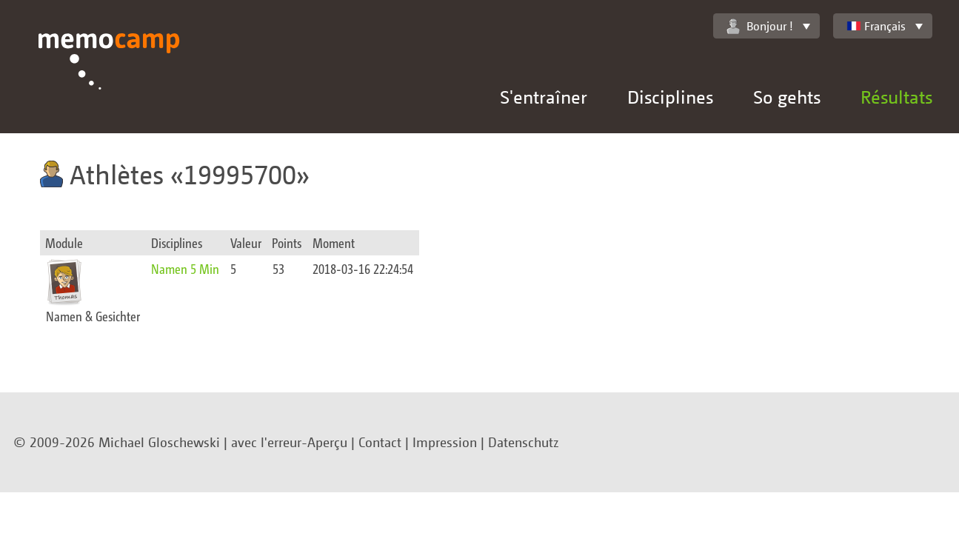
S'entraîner (543, 96)
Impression (444, 442)
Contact (379, 442)
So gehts (787, 96)
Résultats (896, 96)
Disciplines (670, 96)
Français (876, 26)
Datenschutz (523, 442)
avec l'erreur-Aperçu (289, 442)
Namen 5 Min (185, 268)
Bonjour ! (759, 26)
